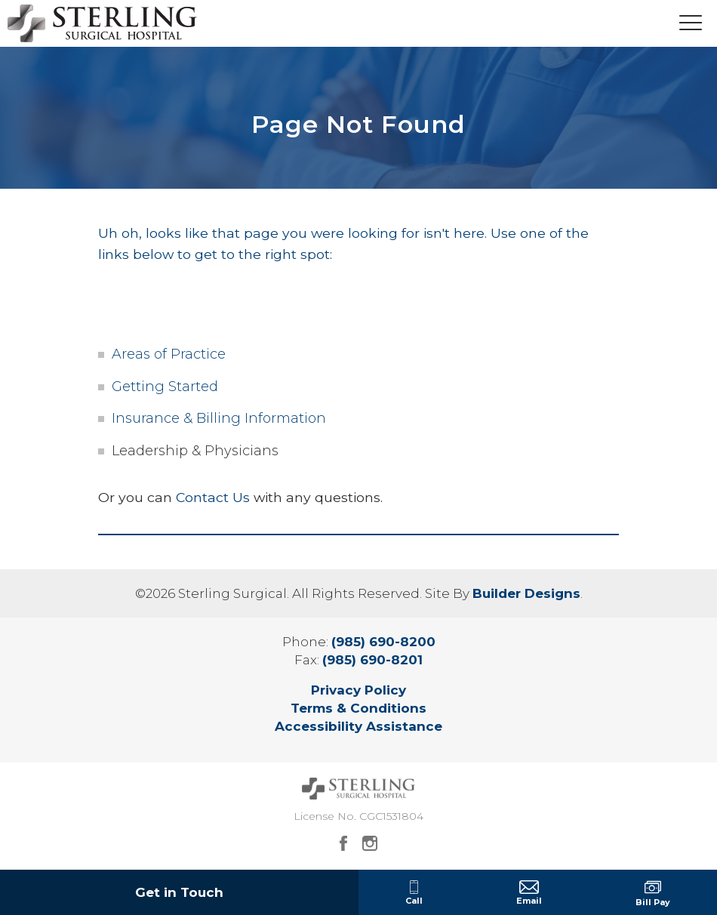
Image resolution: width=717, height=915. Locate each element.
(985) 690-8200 (383, 641)
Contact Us (213, 497)
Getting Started (165, 386)
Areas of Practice (169, 354)
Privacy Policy (358, 690)
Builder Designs (526, 593)
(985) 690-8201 (372, 659)
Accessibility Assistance (358, 726)
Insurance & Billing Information (219, 418)
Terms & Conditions (358, 708)
